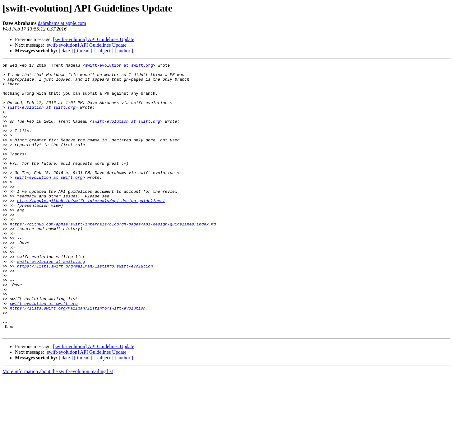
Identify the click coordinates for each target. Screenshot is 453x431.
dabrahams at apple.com (62, 23)
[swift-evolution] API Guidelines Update (93, 39)
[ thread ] (83, 50)
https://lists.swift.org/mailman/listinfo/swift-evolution (85, 307)
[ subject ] (103, 50)
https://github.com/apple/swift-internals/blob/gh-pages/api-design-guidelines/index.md (113, 256)
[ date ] (66, 50)
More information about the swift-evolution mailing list (57, 425)
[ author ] (124, 50)
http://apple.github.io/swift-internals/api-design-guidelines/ (91, 228)
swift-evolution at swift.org (119, 66)
